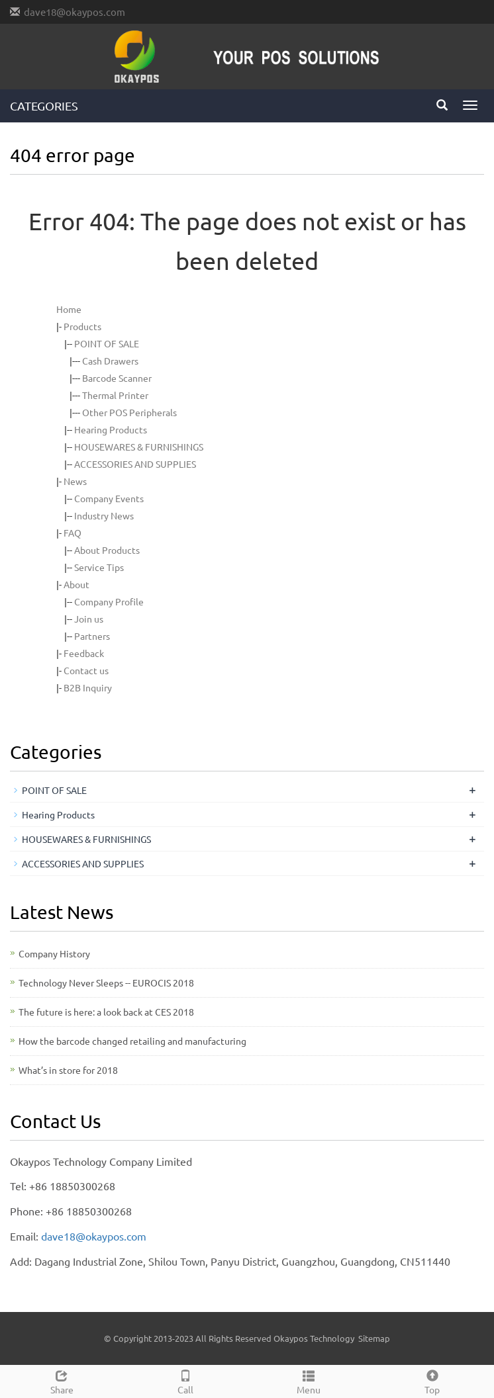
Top (433, 1380)
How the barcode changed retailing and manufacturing (132, 1041)
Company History (54, 953)
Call (186, 1380)
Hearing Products (110, 429)
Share (62, 1380)
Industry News (104, 515)
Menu (309, 1380)
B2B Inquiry (88, 687)
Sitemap (374, 1338)
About (76, 584)
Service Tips (99, 567)
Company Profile (109, 601)
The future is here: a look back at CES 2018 (106, 1012)
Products (82, 326)
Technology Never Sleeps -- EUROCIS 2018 (106, 982)
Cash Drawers (110, 361)
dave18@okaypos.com (74, 11)
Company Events (109, 498)
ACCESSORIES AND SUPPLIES (135, 464)
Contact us (86, 670)
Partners (92, 636)
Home (68, 309)
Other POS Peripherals (129, 412)
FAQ (72, 533)
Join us (88, 619)
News (75, 481)
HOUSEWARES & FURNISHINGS (138, 447)
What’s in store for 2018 (68, 1070)
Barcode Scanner (117, 378)
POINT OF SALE (106, 343)
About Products (107, 550)
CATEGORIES (44, 105)
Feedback (84, 653)
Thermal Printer (115, 395)
